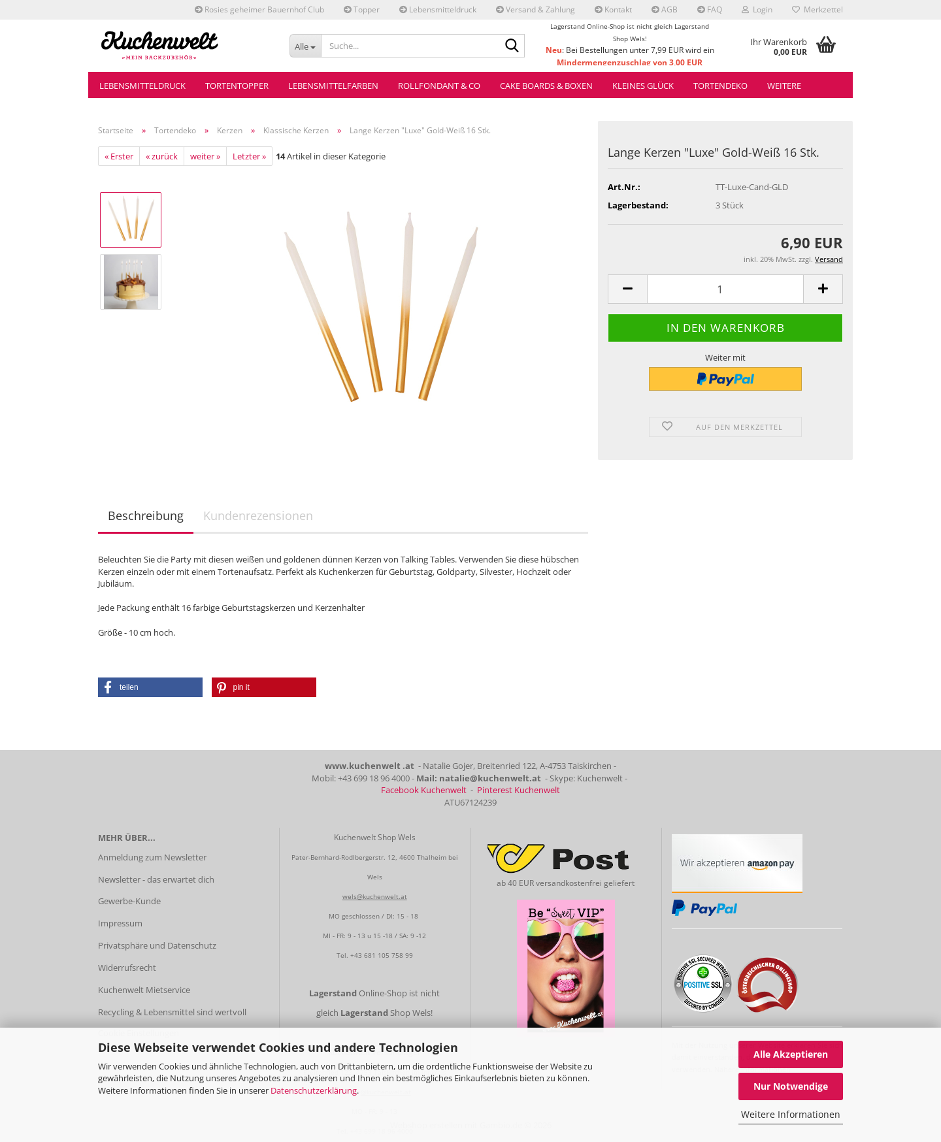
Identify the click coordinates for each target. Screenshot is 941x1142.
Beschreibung (146, 515)
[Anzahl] (725, 289)
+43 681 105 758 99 (381, 955)
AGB (665, 9)
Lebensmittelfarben (333, 85)
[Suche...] (305, 45)
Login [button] (757, 9)
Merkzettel (817, 9)
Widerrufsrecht (127, 967)
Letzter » (249, 156)
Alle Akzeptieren (790, 1054)
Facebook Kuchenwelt (424, 790)
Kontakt (613, 9)
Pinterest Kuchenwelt (518, 790)
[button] (627, 289)
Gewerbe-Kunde (129, 901)
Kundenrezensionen (258, 515)
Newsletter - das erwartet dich (156, 879)
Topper (362, 9)
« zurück (162, 156)
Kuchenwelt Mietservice (144, 990)
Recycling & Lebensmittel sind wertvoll (172, 1012)
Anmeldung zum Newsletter (152, 857)
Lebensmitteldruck (437, 9)
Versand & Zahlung (535, 9)
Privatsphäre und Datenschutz (157, 945)
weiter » (205, 156)
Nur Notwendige (790, 1086)
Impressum (120, 923)
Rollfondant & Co (439, 85)
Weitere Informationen (790, 1114)
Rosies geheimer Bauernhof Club (259, 9)
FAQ (709, 9)
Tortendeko (720, 85)
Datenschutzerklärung (314, 1090)
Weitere (784, 85)
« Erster (119, 156)
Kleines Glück (643, 85)
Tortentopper (237, 85)
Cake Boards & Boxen (546, 85)
